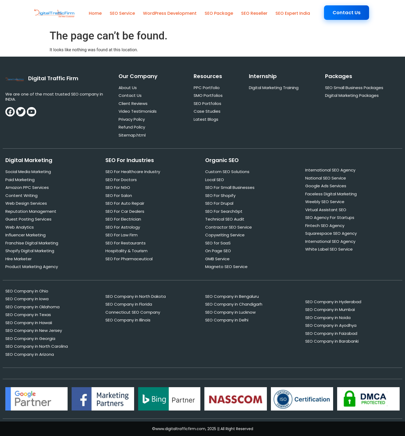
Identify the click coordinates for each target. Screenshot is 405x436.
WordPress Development (170, 13)
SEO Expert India (292, 13)
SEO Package (219, 13)
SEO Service (122, 13)
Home (95, 13)
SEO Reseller (254, 13)
